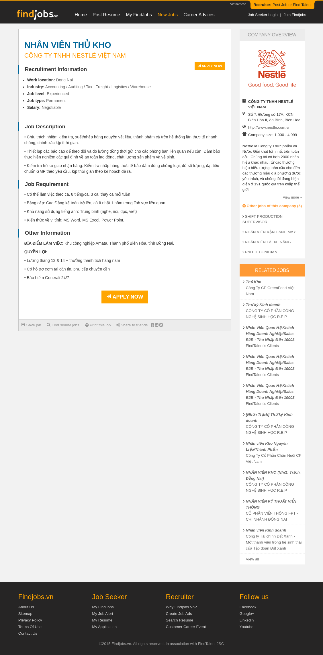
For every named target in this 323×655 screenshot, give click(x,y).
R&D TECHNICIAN (261, 252)
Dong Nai (64, 80)
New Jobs (168, 14)
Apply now (209, 66)
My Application (104, 627)
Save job (31, 325)
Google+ (247, 613)
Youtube (246, 627)
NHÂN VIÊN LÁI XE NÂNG (268, 242)
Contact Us (27, 633)
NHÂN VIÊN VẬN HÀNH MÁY (270, 232)
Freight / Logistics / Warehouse (122, 87)
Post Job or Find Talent (282, 5)
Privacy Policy (30, 620)
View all (252, 559)
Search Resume (179, 620)
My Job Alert (102, 613)
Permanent (56, 100)
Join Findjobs (295, 15)
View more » (292, 197)
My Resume (102, 620)
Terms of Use (30, 627)
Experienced (58, 93)
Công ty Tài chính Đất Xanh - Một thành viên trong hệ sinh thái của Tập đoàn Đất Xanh (274, 542)
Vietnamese (238, 4)
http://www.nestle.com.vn (269, 127)
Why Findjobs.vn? (181, 607)
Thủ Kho (253, 282)
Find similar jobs (63, 325)
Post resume (106, 14)
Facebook (248, 607)
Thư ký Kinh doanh (263, 305)
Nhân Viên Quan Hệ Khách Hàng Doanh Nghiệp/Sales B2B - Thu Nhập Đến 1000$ (270, 333)
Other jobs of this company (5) (272, 206)
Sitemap (25, 613)
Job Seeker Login (263, 15)
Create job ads (179, 613)
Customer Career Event (186, 627)
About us (26, 607)
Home (81, 14)
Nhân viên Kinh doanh (266, 530)
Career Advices (199, 14)
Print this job (98, 325)
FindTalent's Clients (262, 346)
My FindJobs (139, 14)
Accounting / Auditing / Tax (68, 87)
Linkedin (247, 620)
